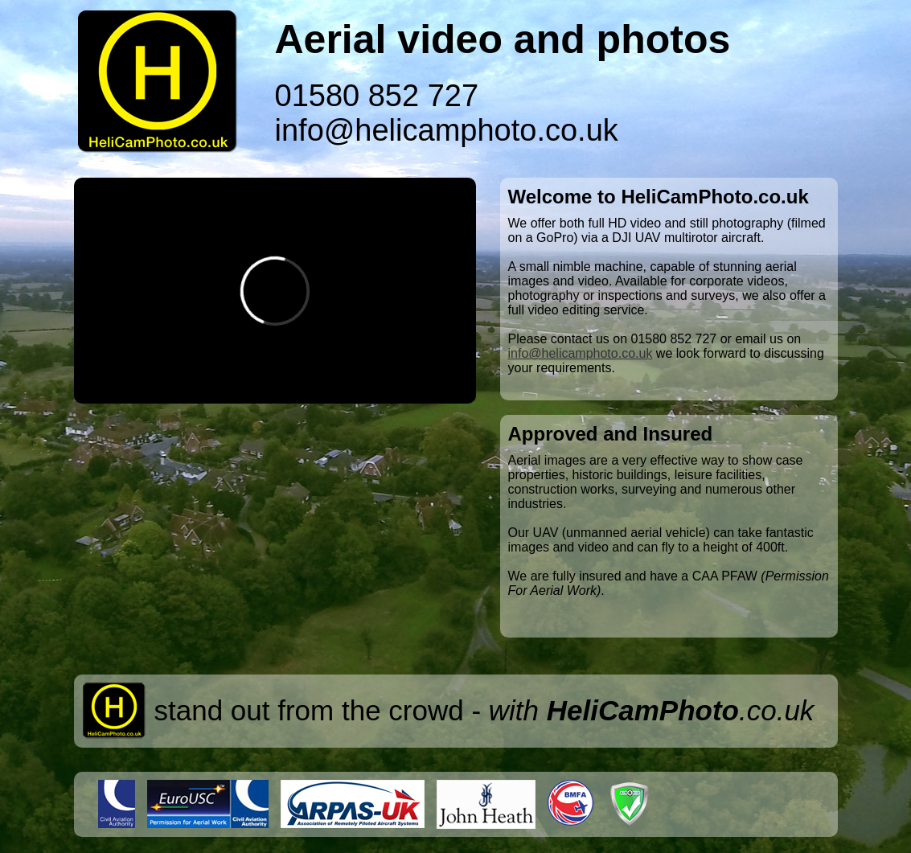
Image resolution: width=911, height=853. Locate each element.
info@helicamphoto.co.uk (446, 130)
